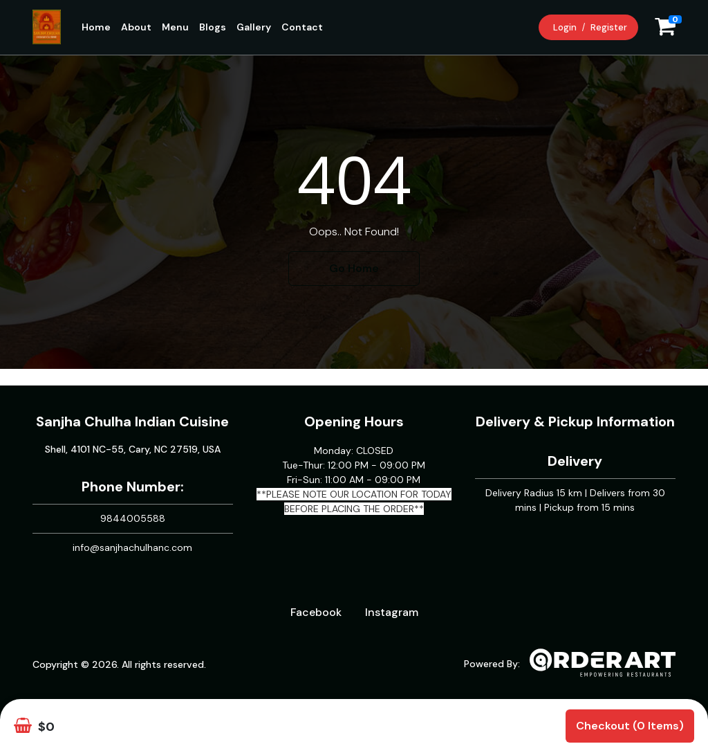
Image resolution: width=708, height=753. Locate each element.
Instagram (391, 612)
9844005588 (132, 518)
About (136, 27)
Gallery (253, 27)
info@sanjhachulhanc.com (132, 547)
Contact (302, 27)
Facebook (316, 612)
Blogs (212, 27)
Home (96, 27)
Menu (175, 27)
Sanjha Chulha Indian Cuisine (132, 421)
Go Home (354, 268)
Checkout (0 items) (630, 725)
